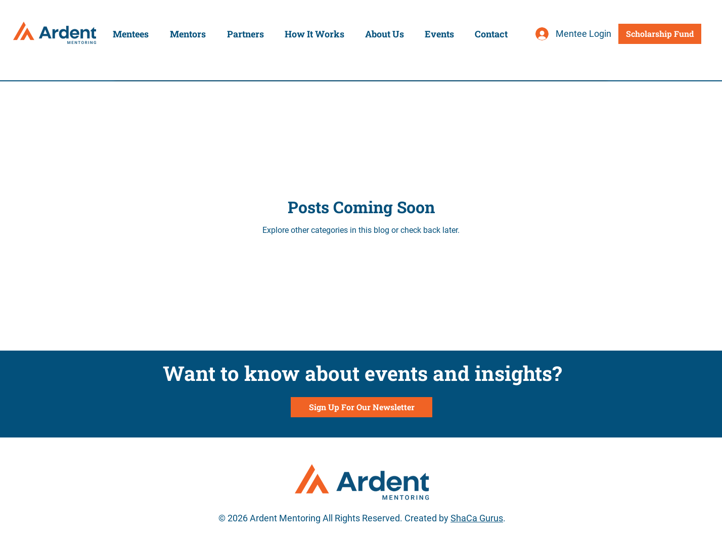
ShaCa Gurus (476, 518)
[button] (130, 34)
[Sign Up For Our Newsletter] (361, 407)
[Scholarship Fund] (659, 34)
